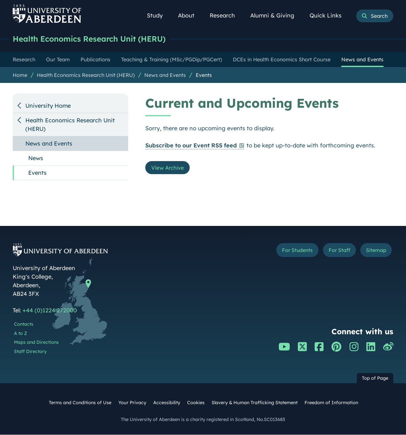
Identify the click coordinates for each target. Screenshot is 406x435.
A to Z (20, 333)
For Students (286, 251)
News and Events (165, 75)
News (35, 158)
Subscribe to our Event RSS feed (191, 145)
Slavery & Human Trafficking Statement (255, 403)
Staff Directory (30, 352)
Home (20, 75)
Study (158, 15)
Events (204, 75)
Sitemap (374, 251)
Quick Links (329, 15)
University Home (48, 106)
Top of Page (375, 378)
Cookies (196, 403)
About (189, 15)
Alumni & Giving (275, 15)
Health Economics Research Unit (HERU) (94, 39)
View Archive (169, 168)
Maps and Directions (36, 342)
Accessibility (166, 403)
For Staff (333, 251)
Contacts (23, 324)
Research (226, 15)
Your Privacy (132, 403)
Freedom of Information (331, 403)
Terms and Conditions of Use (80, 403)
